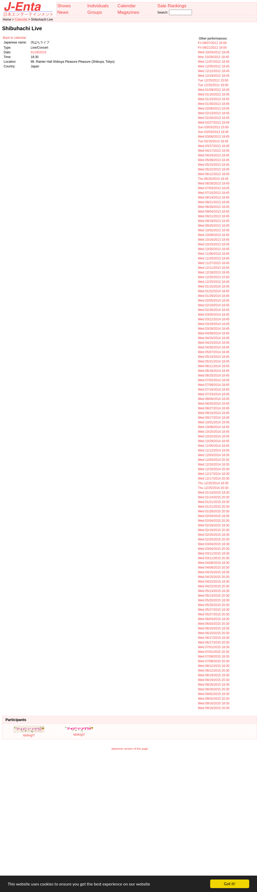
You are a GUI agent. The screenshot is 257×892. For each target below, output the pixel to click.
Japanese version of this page (129, 748)
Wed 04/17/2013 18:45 (213, 150)
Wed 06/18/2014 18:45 (213, 371)
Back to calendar (14, 38)
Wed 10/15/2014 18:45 (213, 432)
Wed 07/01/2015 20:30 (213, 652)
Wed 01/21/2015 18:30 (213, 502)
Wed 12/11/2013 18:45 (213, 268)
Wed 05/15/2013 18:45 (213, 165)
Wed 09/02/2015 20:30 (213, 698)
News (62, 12)
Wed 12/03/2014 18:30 (213, 455)
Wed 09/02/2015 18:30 (213, 694)
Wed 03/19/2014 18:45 (213, 324)
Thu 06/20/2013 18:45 (213, 179)
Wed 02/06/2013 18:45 (213, 108)
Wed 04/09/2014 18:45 (213, 333)
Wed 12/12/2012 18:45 (213, 71)
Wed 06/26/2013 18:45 (213, 183)
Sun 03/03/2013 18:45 (213, 132)
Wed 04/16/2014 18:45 (213, 338)
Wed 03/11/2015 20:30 (213, 558)
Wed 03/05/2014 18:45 (213, 314)
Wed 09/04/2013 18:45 (213, 211)
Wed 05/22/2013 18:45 (213, 169)
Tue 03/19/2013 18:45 (213, 141)
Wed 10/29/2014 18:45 (213, 441)
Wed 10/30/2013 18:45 (213, 249)
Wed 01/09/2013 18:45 (213, 90)
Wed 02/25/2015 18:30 (213, 535)
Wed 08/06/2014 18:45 (213, 399)
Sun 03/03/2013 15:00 (213, 127)
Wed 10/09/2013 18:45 (213, 235)
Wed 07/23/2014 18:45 (213, 394)
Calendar (126, 5)
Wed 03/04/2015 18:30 (213, 544)
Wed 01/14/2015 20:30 (213, 497)
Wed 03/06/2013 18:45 (213, 136)
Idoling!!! (28, 733)
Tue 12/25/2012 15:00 (213, 80)
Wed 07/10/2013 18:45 (213, 193)
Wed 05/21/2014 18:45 (213, 361)
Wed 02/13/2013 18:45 (213, 113)
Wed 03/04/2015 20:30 (213, 549)
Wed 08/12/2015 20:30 (213, 670)
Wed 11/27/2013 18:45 (213, 263)
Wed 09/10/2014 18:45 (213, 413)
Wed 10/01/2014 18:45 (213, 422)
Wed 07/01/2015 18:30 (213, 647)
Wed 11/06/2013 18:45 (213, 254)
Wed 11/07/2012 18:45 (213, 61)
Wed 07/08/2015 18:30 (213, 656)
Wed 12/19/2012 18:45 (213, 76)
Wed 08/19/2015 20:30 (213, 680)
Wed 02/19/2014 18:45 (213, 305)
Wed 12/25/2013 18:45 (213, 282)
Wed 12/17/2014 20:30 (213, 478)
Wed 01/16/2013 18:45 (213, 94)
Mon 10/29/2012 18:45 (213, 57)
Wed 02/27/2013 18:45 (213, 122)
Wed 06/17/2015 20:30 (213, 642)
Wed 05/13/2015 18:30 (213, 591)
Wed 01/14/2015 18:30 (213, 492)
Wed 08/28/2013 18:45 (213, 207)
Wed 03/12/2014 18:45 (213, 319)
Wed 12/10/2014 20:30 (213, 469)
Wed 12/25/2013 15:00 (213, 277)
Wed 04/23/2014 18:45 (213, 343)
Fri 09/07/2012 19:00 (212, 43)
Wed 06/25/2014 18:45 (213, 375)
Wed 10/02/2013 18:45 (213, 230)
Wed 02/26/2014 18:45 (213, 310)
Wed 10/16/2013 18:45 (213, 239)
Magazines (128, 12)
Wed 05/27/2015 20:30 (213, 614)
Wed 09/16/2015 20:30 (213, 708)
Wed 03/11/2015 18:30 (213, 553)
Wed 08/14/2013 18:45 (213, 197)
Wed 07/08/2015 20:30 (213, 661)
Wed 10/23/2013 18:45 (213, 244)
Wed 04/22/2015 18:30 (213, 581)
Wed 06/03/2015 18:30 (213, 619)
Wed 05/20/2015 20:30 (213, 605)
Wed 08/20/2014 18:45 (213, 403)
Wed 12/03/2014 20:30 (213, 460)
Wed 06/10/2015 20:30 (213, 633)
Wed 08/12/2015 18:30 (213, 666)
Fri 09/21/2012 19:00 (212, 47)
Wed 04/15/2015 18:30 (213, 572)
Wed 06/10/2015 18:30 (213, 628)
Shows (64, 5)
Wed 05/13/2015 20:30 (213, 595)
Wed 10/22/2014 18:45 (213, 436)
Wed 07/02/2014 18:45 (213, 380)
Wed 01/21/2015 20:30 (213, 506)
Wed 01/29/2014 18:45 (213, 296)
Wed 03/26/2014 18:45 (213, 328)
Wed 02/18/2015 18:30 (213, 525)
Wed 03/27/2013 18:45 (213, 146)
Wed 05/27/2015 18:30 (213, 609)
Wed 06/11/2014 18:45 (213, 366)
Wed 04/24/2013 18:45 (213, 155)
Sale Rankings (172, 5)
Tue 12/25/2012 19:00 (213, 85)
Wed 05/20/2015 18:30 (213, 600)
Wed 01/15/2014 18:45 (213, 286)
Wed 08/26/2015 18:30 (213, 684)
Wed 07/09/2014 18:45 (213, 385)
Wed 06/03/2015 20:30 (213, 624)
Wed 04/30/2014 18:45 (213, 347)
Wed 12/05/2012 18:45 (213, 66)
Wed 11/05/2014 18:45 (213, 446)
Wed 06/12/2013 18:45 (213, 174)
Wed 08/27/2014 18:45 (213, 408)
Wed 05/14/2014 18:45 (213, 357)
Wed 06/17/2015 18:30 (213, 638)
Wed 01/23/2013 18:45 (213, 99)
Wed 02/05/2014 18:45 (213, 300)
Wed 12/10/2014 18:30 (213, 464)
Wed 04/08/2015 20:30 (213, 567)
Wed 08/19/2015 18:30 (213, 675)
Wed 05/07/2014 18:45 (213, 352)
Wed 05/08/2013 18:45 (213, 160)
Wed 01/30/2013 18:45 (213, 104)
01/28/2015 (38, 52)
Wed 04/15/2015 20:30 (213, 577)
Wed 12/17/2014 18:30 (213, 474)
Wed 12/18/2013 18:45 (213, 272)
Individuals (98, 5)
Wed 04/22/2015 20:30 (213, 586)
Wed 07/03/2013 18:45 (213, 188)
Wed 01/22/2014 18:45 (213, 291)
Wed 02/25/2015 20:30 (213, 539)
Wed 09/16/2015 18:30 (213, 703)
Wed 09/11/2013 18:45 (213, 216)
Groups (94, 12)
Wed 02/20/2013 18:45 (213, 118)
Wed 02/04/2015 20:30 (213, 521)
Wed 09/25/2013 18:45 (213, 225)
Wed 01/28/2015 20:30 (213, 511)
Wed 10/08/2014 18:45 (213, 427)
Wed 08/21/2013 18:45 (213, 202)
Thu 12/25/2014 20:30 (213, 488)
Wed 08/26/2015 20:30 (213, 689)
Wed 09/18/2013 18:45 (213, 221)
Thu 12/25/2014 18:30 (213, 483)
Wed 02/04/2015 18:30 (213, 516)
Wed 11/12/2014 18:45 (213, 450)
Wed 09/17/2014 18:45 (213, 417)
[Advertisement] (63, 816)
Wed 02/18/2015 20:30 (213, 530)
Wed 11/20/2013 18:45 (213, 258)
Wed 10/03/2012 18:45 (213, 52)
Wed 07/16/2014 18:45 (213, 389)
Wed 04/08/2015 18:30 (213, 563)
